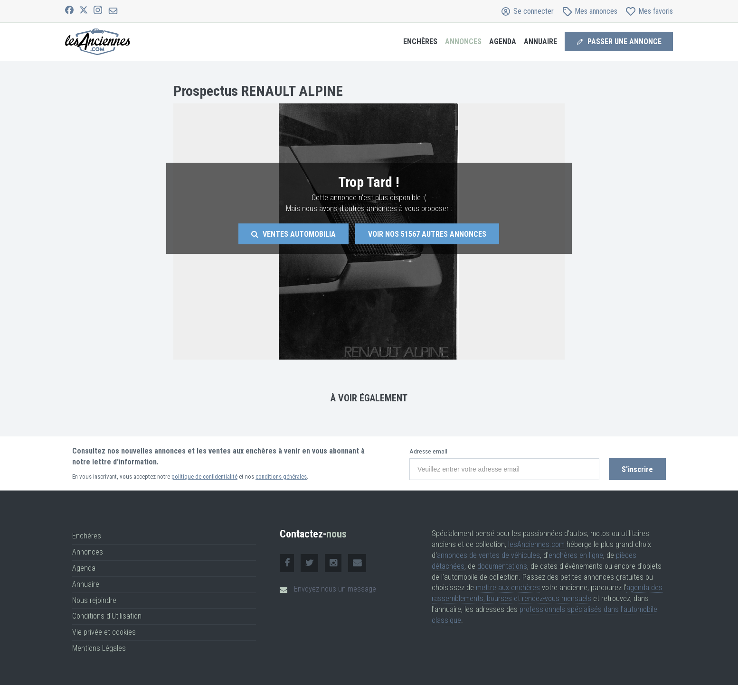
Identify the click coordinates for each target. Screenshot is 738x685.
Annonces (463, 41)
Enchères (420, 41)
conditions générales (281, 476)
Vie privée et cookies (104, 632)
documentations (502, 566)
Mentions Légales (99, 648)
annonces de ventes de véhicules (488, 555)
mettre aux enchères (508, 587)
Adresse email (428, 451)
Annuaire (540, 41)
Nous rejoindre (94, 600)
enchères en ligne (576, 555)
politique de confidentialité (204, 476)
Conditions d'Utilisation (107, 615)
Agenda (502, 41)
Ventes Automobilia (293, 234)
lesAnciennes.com (536, 544)
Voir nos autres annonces (427, 234)
